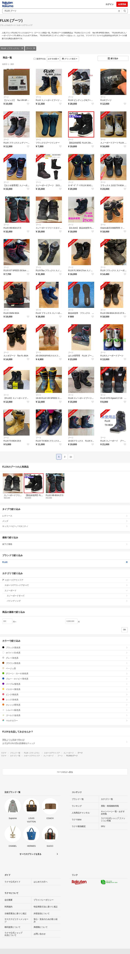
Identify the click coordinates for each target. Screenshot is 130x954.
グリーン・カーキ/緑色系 (65, 673)
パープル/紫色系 (65, 684)
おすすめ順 (53, 59)
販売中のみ (40, 59)
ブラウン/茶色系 (65, 663)
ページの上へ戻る (65, 772)
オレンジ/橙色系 (65, 705)
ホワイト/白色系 (65, 652)
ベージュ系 (65, 668)
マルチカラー (65, 720)
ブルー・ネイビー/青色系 (65, 678)
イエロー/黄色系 (65, 689)
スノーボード (66, 590)
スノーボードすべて (67, 596)
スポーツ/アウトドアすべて (66, 585)
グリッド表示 (69, 59)
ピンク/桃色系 (65, 694)
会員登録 (122, 4)
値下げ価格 (65, 544)
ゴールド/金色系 (65, 715)
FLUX (65, 562)
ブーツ (30, 48)
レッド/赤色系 (65, 699)
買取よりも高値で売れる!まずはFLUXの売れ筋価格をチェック (65, 741)
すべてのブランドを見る (30, 854)
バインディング (67, 601)
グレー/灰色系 (65, 658)
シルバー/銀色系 (65, 710)
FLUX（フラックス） (12, 48)
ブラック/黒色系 (65, 647)
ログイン (110, 4)
